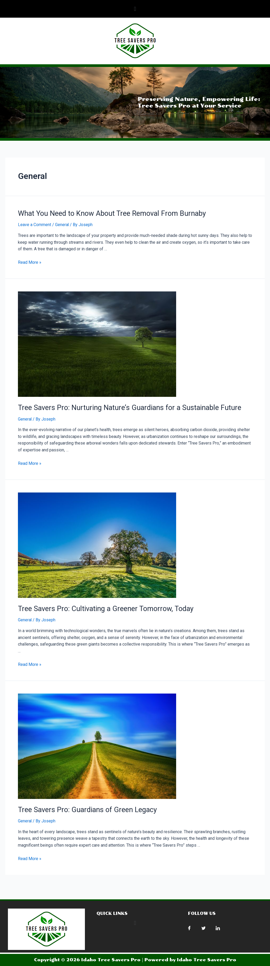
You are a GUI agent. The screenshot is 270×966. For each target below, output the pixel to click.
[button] (135, 9)
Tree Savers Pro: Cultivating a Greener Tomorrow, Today (102, 607)
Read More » (29, 262)
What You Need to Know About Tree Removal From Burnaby (108, 213)
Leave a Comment (34, 224)
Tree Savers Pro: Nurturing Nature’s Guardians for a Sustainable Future (124, 407)
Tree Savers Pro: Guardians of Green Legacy (84, 808)
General (62, 224)
